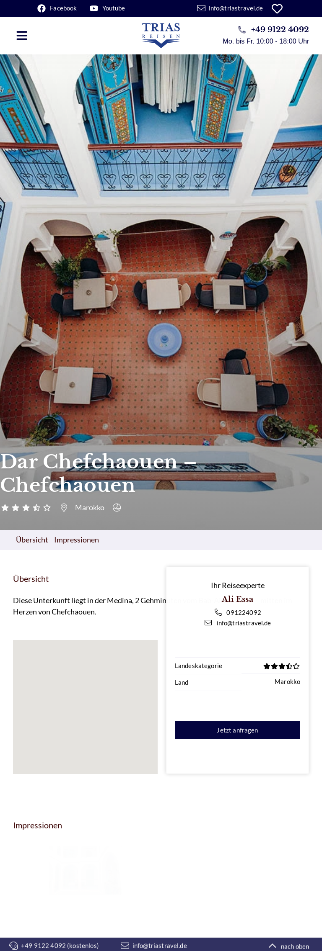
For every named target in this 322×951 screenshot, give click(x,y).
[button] (22, 35)
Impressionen (76, 539)
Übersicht (32, 539)
